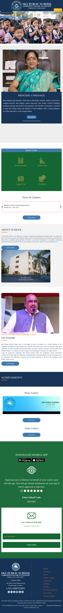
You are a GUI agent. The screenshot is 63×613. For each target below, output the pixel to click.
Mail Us (45, 568)
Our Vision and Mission (50, 590)
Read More (31, 132)
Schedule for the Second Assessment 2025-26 (17, 205)
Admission (46, 584)
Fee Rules (46, 587)
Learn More (10, 247)
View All (31, 420)
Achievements (47, 581)
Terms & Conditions (49, 596)
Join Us (45, 575)
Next (61, 94)
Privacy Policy (47, 593)
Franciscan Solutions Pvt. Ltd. (31, 607)
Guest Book (46, 571)
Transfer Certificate (48, 578)
